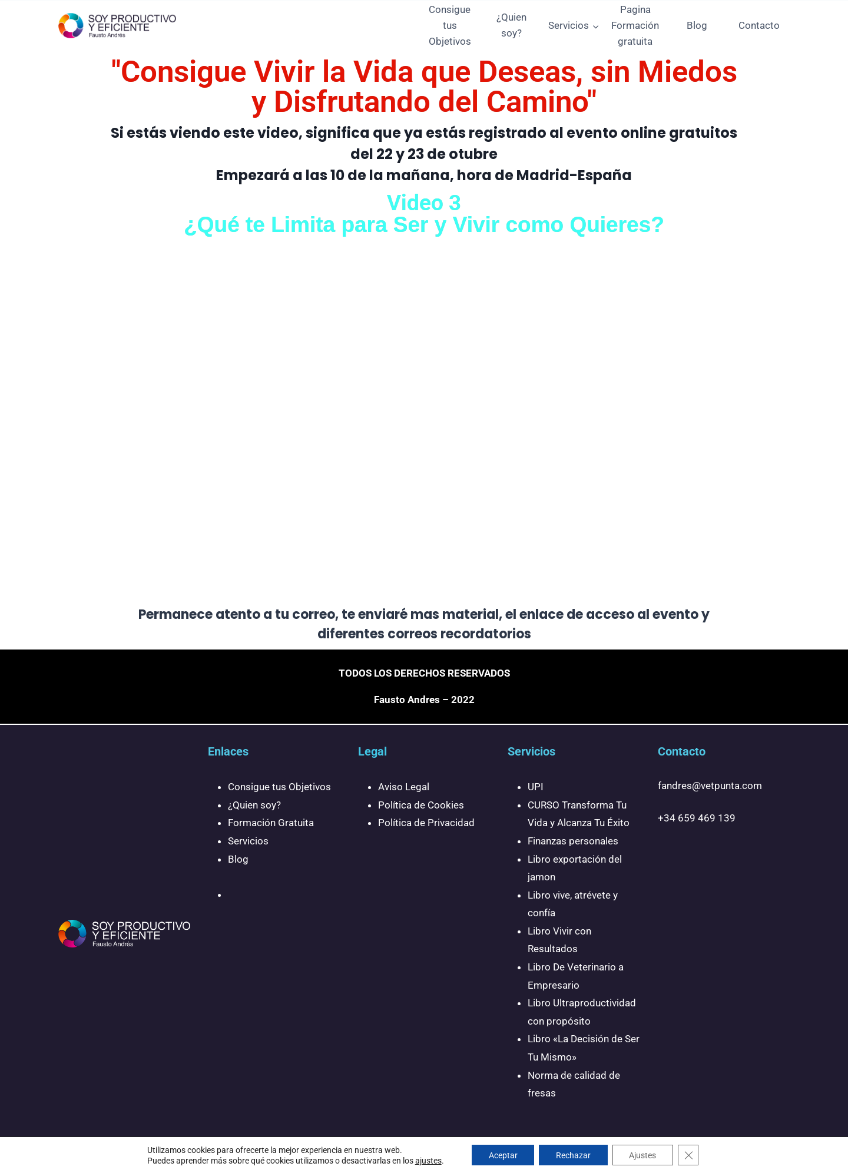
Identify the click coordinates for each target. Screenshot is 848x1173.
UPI (536, 787)
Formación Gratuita (271, 823)
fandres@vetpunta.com (710, 785)
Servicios (248, 841)
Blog (697, 25)
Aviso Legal (403, 787)
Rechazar (573, 1154)
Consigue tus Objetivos (450, 25)
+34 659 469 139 (697, 818)
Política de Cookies (421, 805)
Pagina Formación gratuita (635, 25)
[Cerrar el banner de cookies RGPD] (690, 1154)
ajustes (425, 1160)
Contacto (759, 25)
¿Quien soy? (511, 25)
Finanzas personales (573, 841)
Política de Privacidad (426, 823)
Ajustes (644, 1154)
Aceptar (501, 1154)
